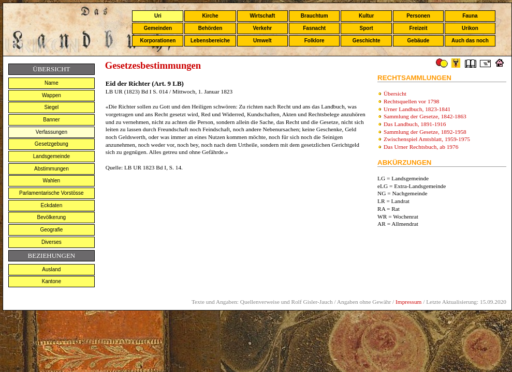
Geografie (51, 230)
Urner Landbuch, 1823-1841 (417, 109)
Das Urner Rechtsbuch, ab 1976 (421, 147)
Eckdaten (52, 205)
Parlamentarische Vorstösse (51, 193)
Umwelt (262, 40)
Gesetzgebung (51, 144)
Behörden (210, 28)
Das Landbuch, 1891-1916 (415, 124)
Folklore (314, 40)
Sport (366, 28)
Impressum (408, 302)
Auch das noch (470, 40)
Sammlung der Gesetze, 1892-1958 (425, 132)
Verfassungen (51, 132)
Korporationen (157, 40)
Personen (418, 16)
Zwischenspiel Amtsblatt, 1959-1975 (427, 139)
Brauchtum (314, 16)
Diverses (51, 242)
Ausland (51, 269)
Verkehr (262, 28)
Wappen (51, 95)
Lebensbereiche (210, 40)
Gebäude (418, 40)
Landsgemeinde (51, 156)
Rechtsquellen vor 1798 (412, 101)
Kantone (51, 281)
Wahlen (52, 180)
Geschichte (367, 40)
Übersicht (395, 93)
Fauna (469, 16)
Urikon (470, 28)
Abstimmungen (51, 169)
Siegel (51, 107)
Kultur (366, 16)
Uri (158, 16)
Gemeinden (158, 28)
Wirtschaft (262, 16)
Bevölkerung (51, 217)
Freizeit (418, 28)
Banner (51, 119)
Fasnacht (314, 28)
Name (51, 83)
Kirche (210, 16)
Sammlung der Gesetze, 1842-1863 (425, 116)
